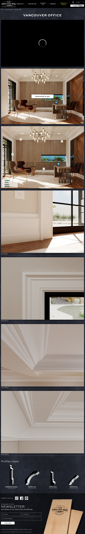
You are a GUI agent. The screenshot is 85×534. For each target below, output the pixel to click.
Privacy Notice (28, 532)
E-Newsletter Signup (77, 6)
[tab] (21, 4)
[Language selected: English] (80, 2)
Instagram (16, 498)
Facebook (21, 498)
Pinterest (26, 498)
